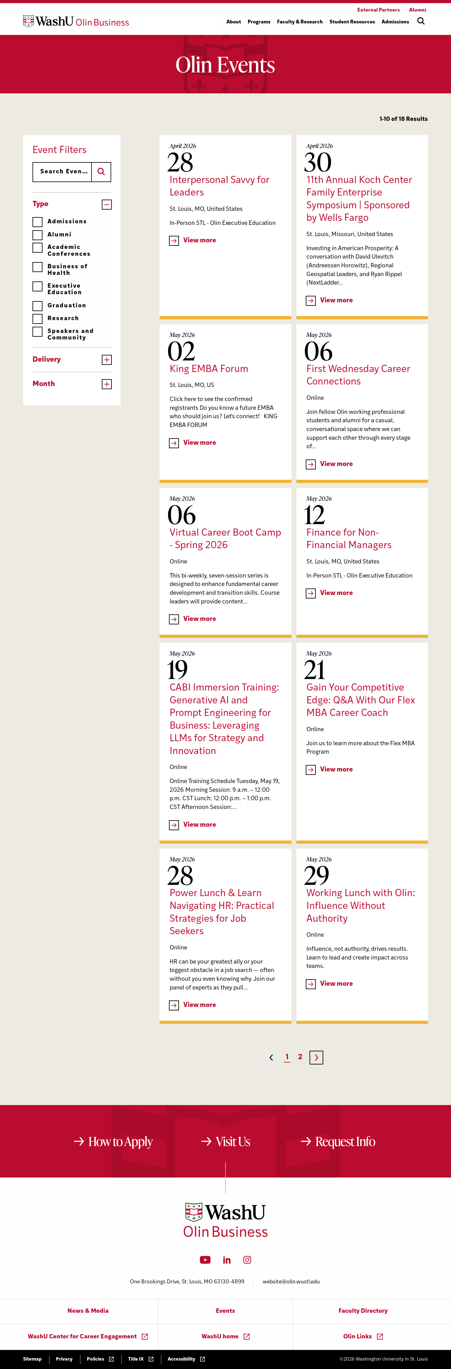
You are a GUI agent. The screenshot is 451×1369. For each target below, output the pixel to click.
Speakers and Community (63, 334)
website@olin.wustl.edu (291, 1282)
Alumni (52, 235)
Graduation (59, 306)
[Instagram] (247, 1262)
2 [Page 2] (300, 1057)
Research (55, 318)
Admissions (59, 222)
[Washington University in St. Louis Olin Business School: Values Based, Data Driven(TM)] (226, 1235)
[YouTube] (205, 1262)
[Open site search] (421, 21)
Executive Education (57, 289)
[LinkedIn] (227, 1262)
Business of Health (60, 270)
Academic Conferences (61, 250)
